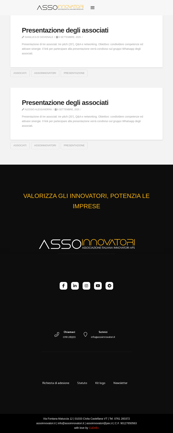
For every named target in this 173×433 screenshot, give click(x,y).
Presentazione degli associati (65, 30)
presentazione (74, 73)
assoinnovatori (45, 73)
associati (19, 73)
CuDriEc (94, 427)
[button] (93, 8)
